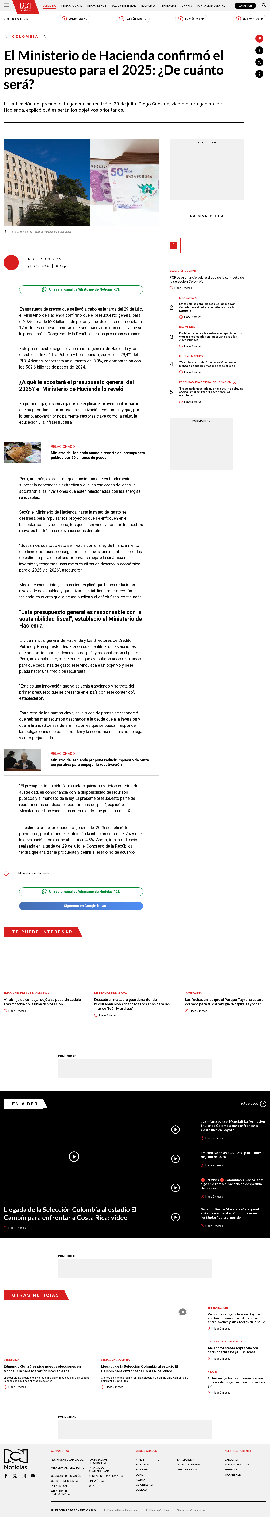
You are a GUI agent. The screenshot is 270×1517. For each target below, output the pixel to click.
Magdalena (193, 990)
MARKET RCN (233, 1472)
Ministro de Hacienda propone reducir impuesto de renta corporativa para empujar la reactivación (100, 762)
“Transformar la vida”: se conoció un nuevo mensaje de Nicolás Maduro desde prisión (207, 364)
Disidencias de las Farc (111, 990)
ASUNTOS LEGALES (188, 1462)
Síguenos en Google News (81, 904)
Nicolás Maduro (191, 356)
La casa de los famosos (225, 1339)
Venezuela (11, 1357)
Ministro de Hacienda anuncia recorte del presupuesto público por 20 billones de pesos (98, 455)
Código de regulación (66, 1473)
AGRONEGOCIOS (187, 1467)
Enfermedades (218, 1305)
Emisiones (16, 18)
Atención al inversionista (60, 1490)
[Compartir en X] (259, 62)
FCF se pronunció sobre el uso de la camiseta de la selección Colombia (207, 279)
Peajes (213, 1369)
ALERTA (140, 1477)
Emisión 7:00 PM (191, 18)
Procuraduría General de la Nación (205, 382)
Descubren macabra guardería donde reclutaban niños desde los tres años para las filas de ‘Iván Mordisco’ (132, 1002)
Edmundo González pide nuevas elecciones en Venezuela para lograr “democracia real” (42, 1366)
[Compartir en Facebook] (259, 50)
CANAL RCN (245, 5)
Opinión (187, 5)
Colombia (49, 5)
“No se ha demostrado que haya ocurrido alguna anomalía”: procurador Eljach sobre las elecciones (211, 392)
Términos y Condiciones (191, 1508)
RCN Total (143, 1462)
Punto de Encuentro (211, 5)
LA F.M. (140, 1472)
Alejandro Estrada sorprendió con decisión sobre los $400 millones (233, 1348)
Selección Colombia (184, 270)
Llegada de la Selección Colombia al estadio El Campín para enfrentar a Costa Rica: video (70, 1211)
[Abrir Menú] (6, 6)
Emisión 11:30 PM (249, 18)
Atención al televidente (67, 1465)
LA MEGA (141, 1487)
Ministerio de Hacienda (33, 871)
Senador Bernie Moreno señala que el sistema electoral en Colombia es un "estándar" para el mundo (230, 1211)
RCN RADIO (142, 1467)
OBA (91, 1483)
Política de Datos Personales (121, 1508)
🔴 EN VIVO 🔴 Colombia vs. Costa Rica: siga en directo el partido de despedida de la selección (232, 1182)
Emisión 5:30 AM (75, 18)
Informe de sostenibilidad (99, 1467)
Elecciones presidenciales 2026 (26, 990)
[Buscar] (264, 5)
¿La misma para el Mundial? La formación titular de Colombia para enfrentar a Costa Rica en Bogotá (233, 1123)
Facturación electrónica (98, 1459)
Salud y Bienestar (123, 5)
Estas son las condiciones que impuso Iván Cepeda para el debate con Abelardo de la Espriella (207, 307)
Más (253, 1102)
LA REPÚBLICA (185, 1457)
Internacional (71, 5)
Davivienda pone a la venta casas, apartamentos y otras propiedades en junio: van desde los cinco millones (211, 336)
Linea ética (96, 1478)
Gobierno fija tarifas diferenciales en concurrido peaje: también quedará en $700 (236, 1380)
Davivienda (187, 327)
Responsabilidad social (67, 1457)
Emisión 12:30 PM (133, 18)
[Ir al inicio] (26, 7)
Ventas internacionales (106, 1473)
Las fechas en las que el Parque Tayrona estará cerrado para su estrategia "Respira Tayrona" (224, 999)
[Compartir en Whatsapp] (259, 74)
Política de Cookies (157, 1508)
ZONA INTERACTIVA (237, 1462)
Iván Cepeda (188, 297)
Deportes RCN (96, 5)
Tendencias (168, 5)
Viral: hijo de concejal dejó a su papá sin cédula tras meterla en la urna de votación (42, 999)
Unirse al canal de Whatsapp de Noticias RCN (81, 289)
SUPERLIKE (231, 1467)
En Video (25, 1101)
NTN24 (140, 1457)
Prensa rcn (59, 1483)
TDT (158, 1457)
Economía (148, 5)
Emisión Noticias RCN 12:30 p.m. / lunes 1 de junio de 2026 (232, 1152)
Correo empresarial (65, 1478)
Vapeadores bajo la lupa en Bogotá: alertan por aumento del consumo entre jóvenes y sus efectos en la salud (236, 1316)
